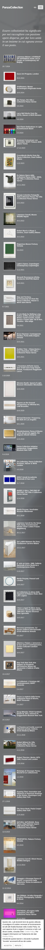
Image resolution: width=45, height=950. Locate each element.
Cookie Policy (30, 932)
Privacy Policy (8, 936)
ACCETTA (8, 946)
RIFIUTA (18, 946)
